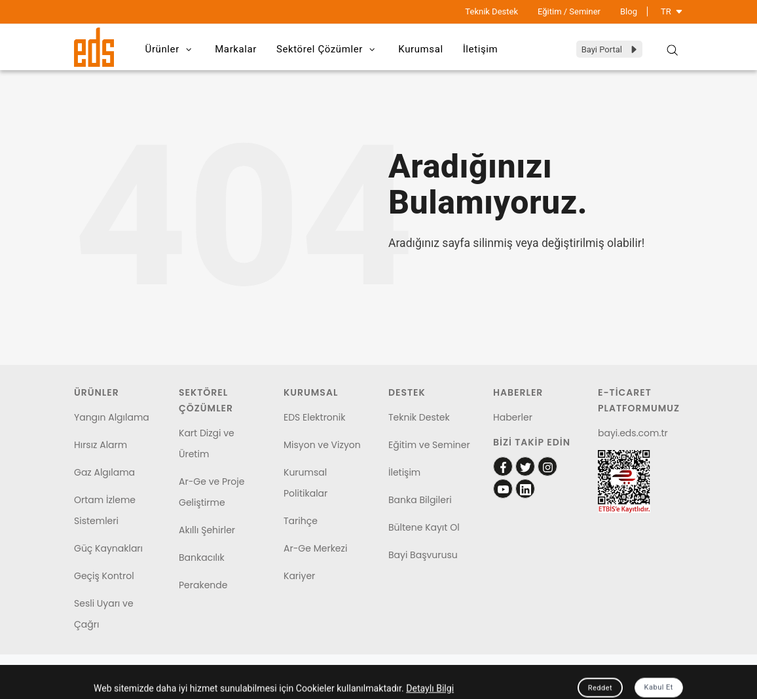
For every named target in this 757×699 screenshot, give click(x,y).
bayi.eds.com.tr (633, 433)
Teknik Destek (491, 11)
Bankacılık (202, 557)
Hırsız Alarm (100, 444)
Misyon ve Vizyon (322, 444)
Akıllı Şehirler (207, 530)
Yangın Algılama (111, 417)
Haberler (512, 417)
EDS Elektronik (314, 417)
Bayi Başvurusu (423, 554)
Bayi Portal (610, 49)
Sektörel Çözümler (327, 49)
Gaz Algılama (104, 472)
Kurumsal (420, 49)
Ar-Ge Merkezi (315, 548)
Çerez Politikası (216, 684)
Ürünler (170, 49)
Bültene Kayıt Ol (424, 527)
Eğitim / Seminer (569, 11)
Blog (628, 11)
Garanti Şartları (292, 684)
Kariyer (299, 575)
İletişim (480, 49)
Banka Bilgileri (420, 499)
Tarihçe (301, 520)
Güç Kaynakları (108, 548)
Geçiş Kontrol (104, 575)
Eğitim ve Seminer (429, 444)
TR (672, 11)
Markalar (236, 49)
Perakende (203, 585)
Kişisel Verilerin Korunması (120, 684)
